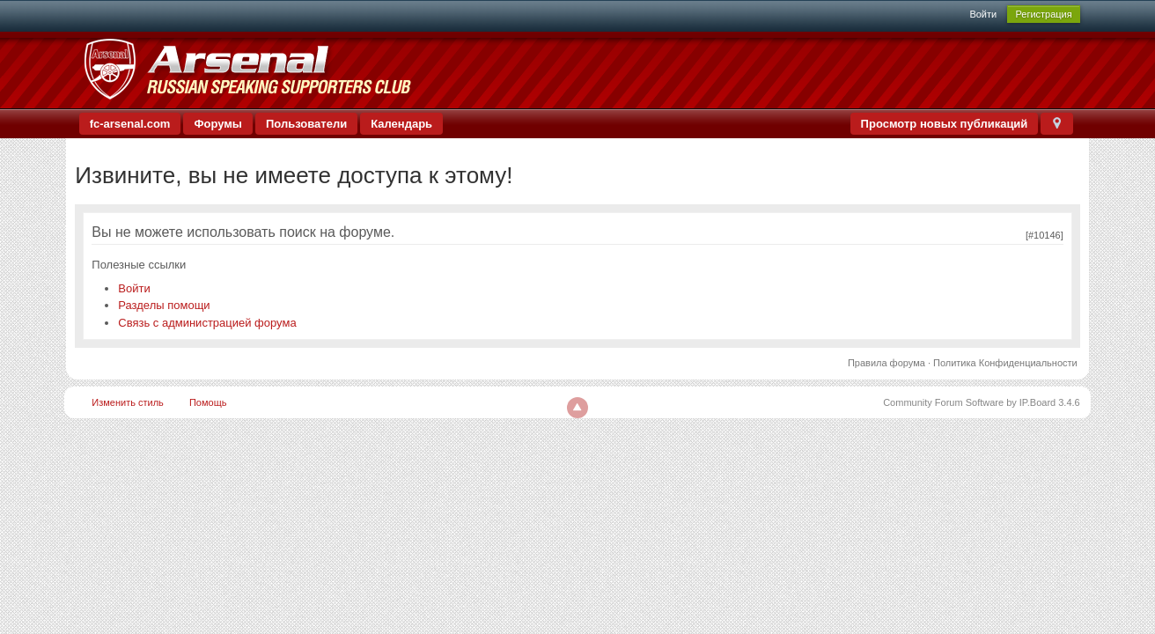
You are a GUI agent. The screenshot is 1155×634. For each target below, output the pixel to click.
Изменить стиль (128, 402)
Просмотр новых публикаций (944, 123)
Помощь (208, 402)
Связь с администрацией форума (207, 322)
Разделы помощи (164, 305)
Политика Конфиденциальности (1005, 363)
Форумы (218, 123)
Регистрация (1043, 14)
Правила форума (886, 363)
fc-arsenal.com (130, 123)
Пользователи (306, 123)
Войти (983, 14)
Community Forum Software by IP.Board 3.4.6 (981, 402)
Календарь (401, 123)
